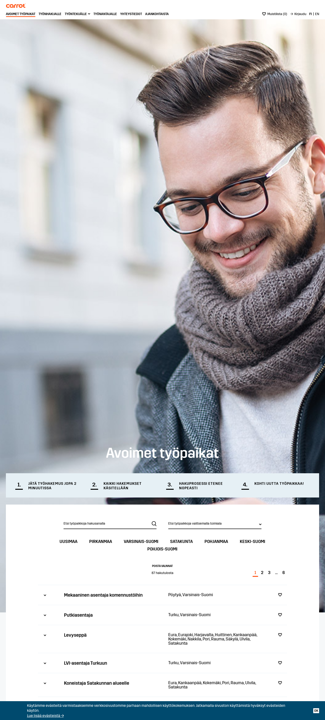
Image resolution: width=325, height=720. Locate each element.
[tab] (162, 595)
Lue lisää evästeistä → (45, 715)
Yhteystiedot (131, 14)
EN (317, 14)
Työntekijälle (76, 14)
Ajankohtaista (157, 14)
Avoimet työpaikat (20, 14)
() (274, 14)
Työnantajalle (105, 14)
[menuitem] (20, 14)
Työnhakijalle (50, 14)
